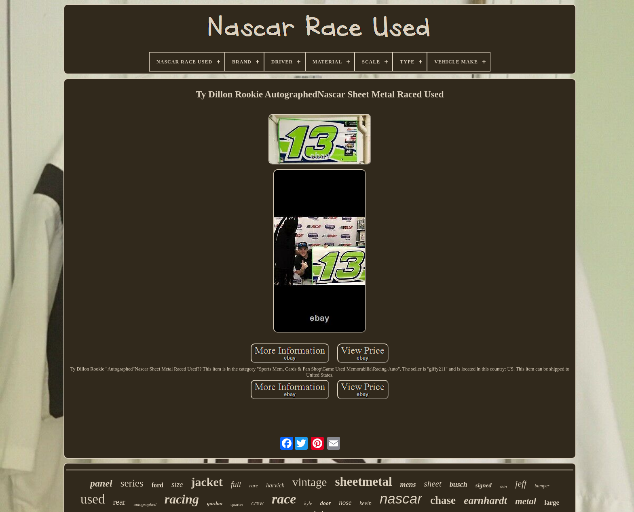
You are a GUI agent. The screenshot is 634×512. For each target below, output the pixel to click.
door (325, 503)
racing (182, 499)
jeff (520, 483)
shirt (503, 487)
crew (257, 502)
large (551, 502)
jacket (207, 482)
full (236, 484)
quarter (236, 504)
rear (119, 501)
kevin (365, 503)
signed (484, 485)
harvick (275, 485)
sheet (433, 484)
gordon (214, 503)
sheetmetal (363, 481)
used (92, 499)
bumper (542, 486)
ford (157, 485)
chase (443, 500)
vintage (309, 482)
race (284, 498)
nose (345, 502)
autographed (144, 504)
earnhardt (485, 500)
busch (458, 484)
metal (525, 501)
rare (253, 486)
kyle (308, 503)
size (177, 484)
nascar (401, 498)
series (132, 483)
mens (408, 484)
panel (101, 483)
